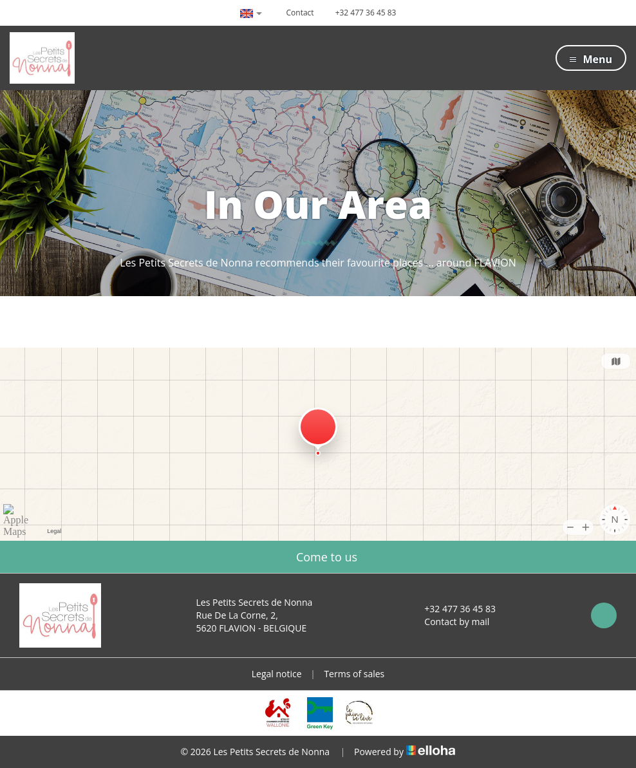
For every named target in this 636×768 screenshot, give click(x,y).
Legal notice (277, 674)
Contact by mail (449, 621)
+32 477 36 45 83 (452, 609)
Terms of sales (354, 674)
